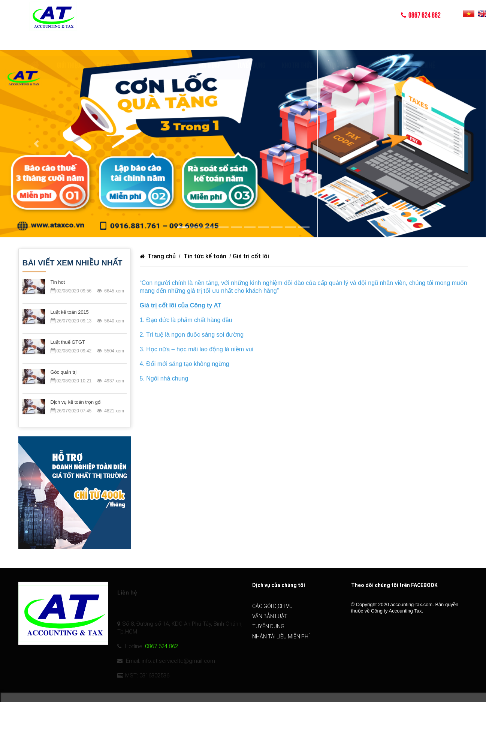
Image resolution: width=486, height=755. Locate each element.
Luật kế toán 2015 (70, 313)
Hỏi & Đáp (210, 43)
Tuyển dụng (251, 43)
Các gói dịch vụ (115, 43)
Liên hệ (426, 43)
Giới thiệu (68, 43)
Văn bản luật (166, 43)
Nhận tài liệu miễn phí (281, 644)
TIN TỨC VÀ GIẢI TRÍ (350, 43)
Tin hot (58, 283)
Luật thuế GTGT (68, 343)
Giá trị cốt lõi (251, 256)
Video (394, 43)
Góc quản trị (64, 373)
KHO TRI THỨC (297, 43)
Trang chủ (158, 256)
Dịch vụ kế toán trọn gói (76, 403)
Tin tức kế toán (205, 256)
